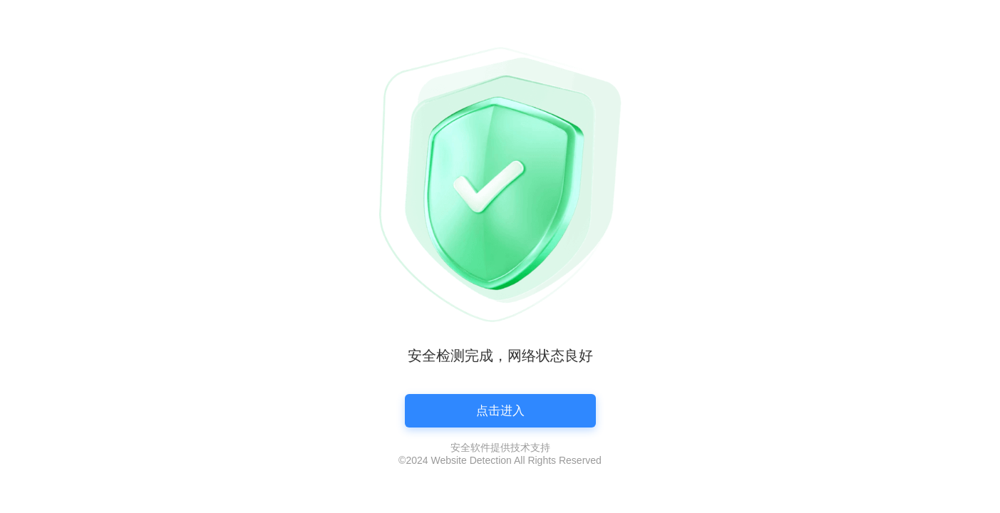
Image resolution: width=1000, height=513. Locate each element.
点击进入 (500, 411)
